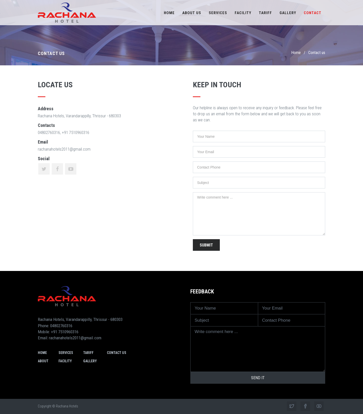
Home (169, 13)
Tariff (265, 13)
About (43, 361)
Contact (312, 13)
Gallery (288, 13)
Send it (258, 377)
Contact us (116, 353)
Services (218, 13)
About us (191, 13)
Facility (243, 13)
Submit (206, 245)
